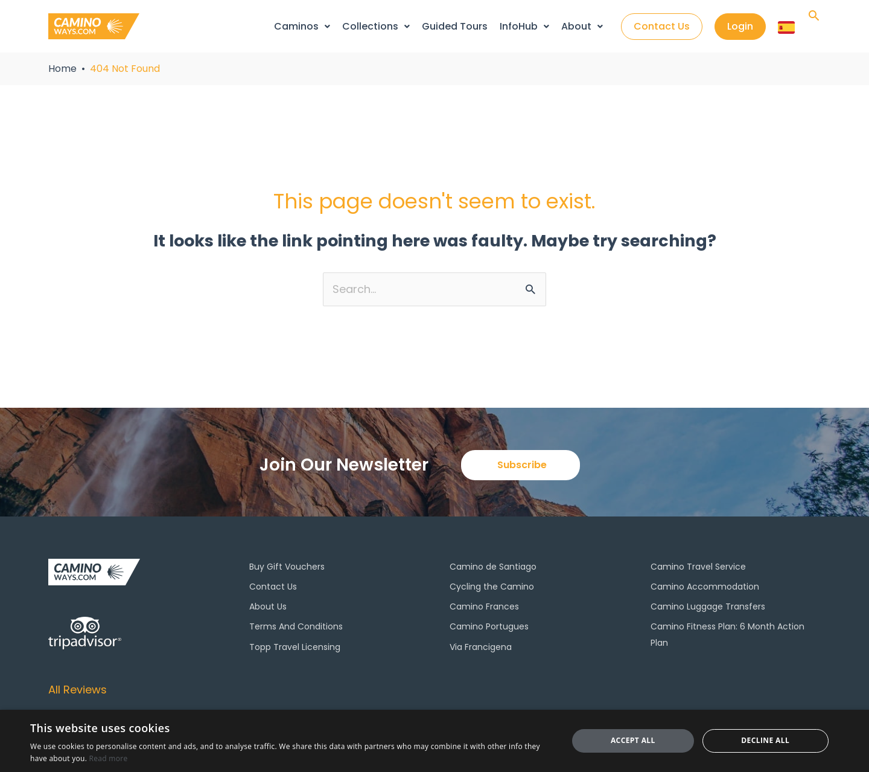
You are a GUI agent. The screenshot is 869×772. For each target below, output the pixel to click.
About (582, 26)
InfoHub (524, 26)
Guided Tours (455, 26)
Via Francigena (481, 647)
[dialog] (434, 741)
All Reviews (77, 689)
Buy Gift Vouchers (287, 567)
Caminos (302, 26)
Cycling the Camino (492, 587)
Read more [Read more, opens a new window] (108, 758)
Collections (376, 26)
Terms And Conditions (296, 626)
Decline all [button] (765, 740)
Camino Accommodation (705, 587)
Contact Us (273, 587)
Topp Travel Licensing (294, 647)
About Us (268, 606)
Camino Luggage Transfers (708, 606)
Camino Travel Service (698, 567)
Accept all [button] (633, 740)
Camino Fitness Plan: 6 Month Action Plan (727, 634)
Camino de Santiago (493, 567)
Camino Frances (484, 606)
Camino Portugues (489, 626)
